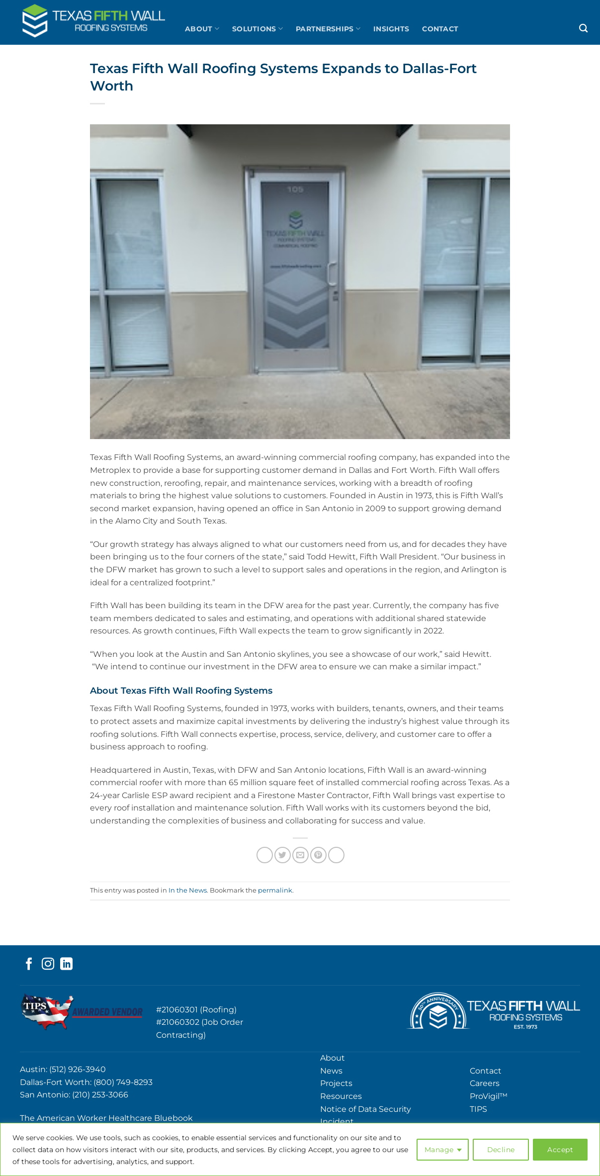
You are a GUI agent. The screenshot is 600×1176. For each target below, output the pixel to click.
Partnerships (328, 28)
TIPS (478, 1109)
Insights (391, 28)
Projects (336, 1083)
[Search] (583, 28)
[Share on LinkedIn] (336, 855)
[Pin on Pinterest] (318, 855)
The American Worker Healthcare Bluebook (106, 1118)
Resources (341, 1096)
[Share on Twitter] (282, 855)
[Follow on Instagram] (48, 965)
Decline (501, 1149)
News (331, 1071)
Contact (440, 28)
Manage (439, 1149)
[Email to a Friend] (300, 855)
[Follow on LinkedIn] (66, 965)
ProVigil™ (489, 1096)
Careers (485, 1083)
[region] (300, 1149)
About (202, 28)
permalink (275, 890)
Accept (560, 1149)
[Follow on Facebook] (29, 965)
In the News (188, 890)
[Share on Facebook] (265, 855)
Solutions (257, 28)
